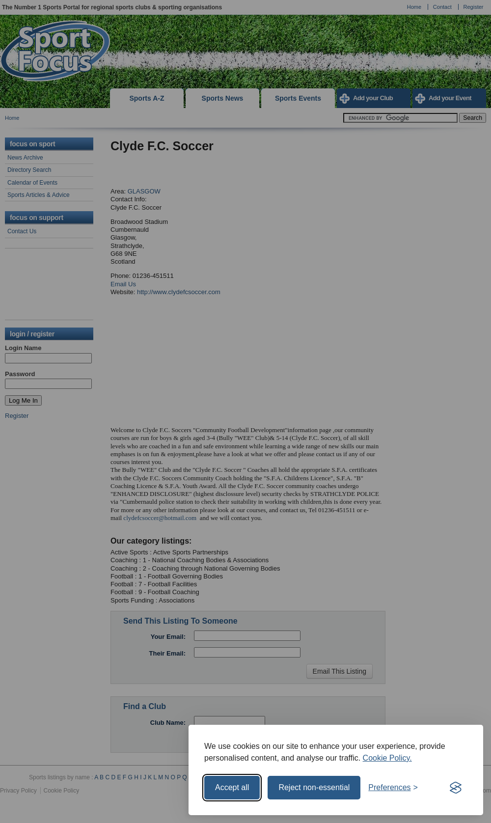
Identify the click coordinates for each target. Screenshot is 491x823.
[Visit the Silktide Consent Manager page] (455, 787)
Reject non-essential (314, 787)
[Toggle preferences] (393, 787)
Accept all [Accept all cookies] (232, 787)
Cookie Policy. (387, 758)
